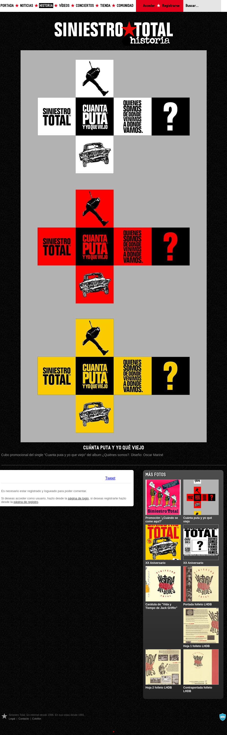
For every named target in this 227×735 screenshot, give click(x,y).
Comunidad (125, 6)
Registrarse (170, 6)
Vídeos (64, 6)
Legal (12, 718)
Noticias (26, 6)
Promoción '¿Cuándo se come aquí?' (161, 519)
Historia (46, 6)
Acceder (149, 6)
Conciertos (85, 6)
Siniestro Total (113, 33)
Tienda (105, 6)
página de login (78, 498)
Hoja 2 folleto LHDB (158, 687)
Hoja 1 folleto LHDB (196, 646)
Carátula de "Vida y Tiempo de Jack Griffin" (161, 606)
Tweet (110, 478)
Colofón (36, 718)
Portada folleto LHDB (197, 604)
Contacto (23, 718)
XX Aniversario (155, 563)
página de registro (26, 502)
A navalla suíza (222, 717)
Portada (7, 6)
